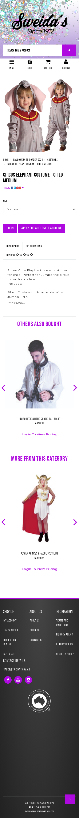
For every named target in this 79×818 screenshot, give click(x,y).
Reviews (20, 255)
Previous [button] (4, 387)
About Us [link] (35, 620)
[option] (39, 390)
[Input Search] (33, 50)
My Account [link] (10, 620)
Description (13, 246)
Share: (14, 188)
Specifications (34, 246)
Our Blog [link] (35, 630)
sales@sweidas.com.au (17, 669)
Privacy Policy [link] (64, 634)
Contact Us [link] (36, 640)
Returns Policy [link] (65, 644)
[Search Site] (69, 50)
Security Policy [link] (65, 654)
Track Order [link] (11, 630)
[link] (8, 680)
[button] (70, 799)
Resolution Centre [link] (10, 642)
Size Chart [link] (10, 654)
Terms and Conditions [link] (62, 623)
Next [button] (75, 387)
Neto (52, 812)
